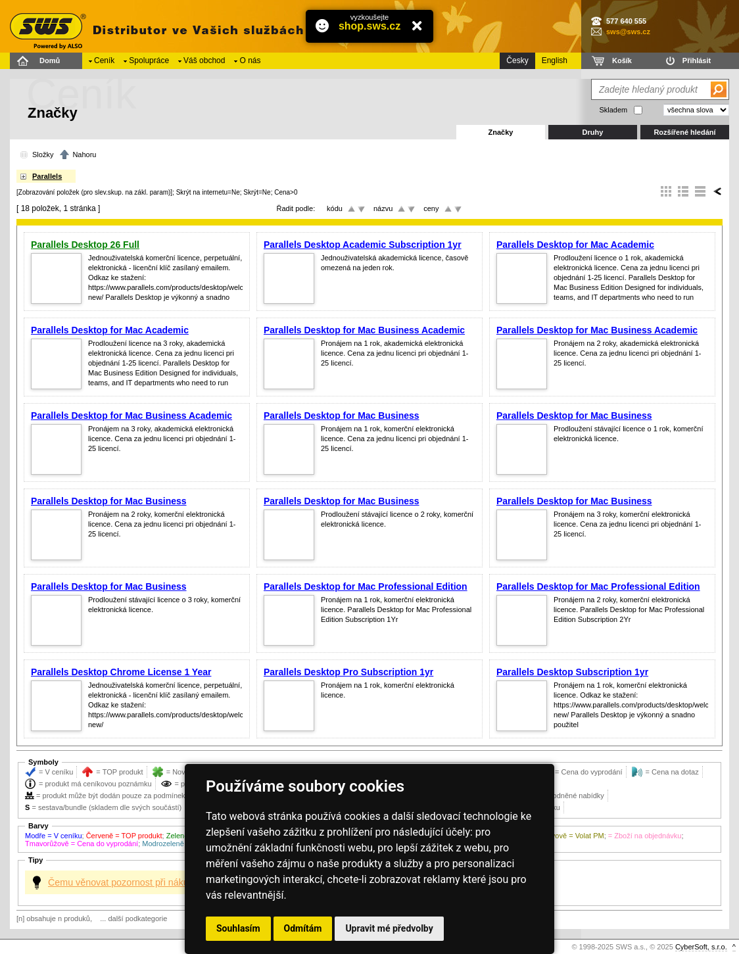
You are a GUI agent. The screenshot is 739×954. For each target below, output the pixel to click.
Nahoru (84, 154)
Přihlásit (696, 60)
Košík (622, 60)
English (554, 60)
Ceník (104, 60)
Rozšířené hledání (684, 132)
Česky (517, 60)
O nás (249, 60)
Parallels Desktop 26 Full (85, 244)
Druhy (593, 132)
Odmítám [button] (303, 928)
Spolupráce (149, 60)
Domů (49, 60)
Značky (501, 132)
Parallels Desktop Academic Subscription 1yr (363, 244)
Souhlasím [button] (238, 928)
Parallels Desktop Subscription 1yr (572, 672)
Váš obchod (204, 60)
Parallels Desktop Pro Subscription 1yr (348, 672)
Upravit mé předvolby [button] (389, 928)
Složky (42, 154)
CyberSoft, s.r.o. (701, 947)
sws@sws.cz (628, 32)
